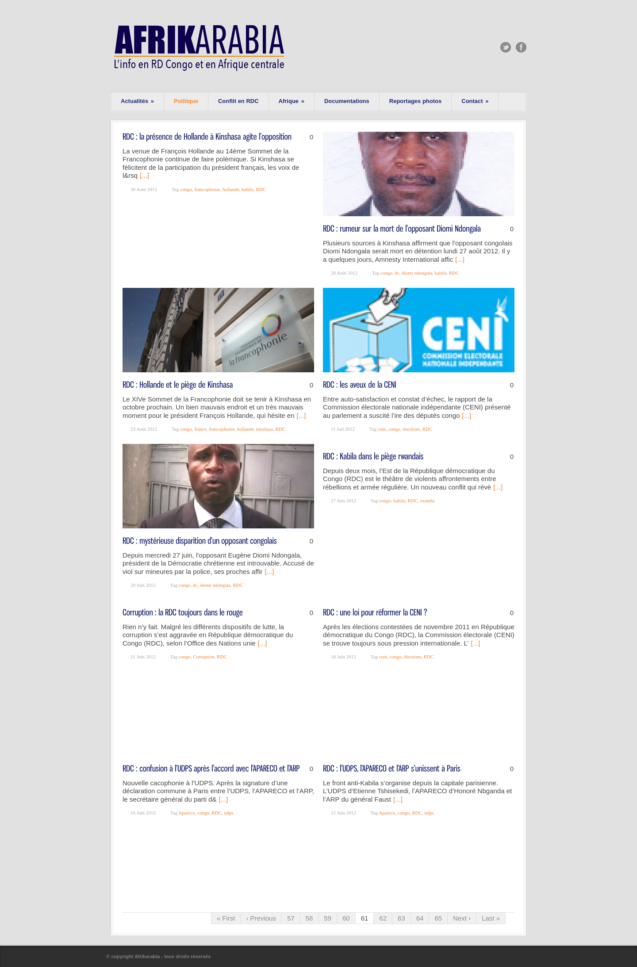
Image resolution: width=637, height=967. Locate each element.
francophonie (207, 189)
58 (309, 918)
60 (346, 918)
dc (397, 272)
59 (327, 918)
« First (226, 918)
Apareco (186, 812)
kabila (247, 189)
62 (383, 918)
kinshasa (264, 429)
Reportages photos (415, 101)
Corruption (203, 656)
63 (401, 918)
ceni (382, 429)
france (200, 429)
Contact (474, 101)
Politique (186, 101)
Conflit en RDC (238, 101)
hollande (231, 189)
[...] (144, 175)
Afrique (291, 101)
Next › (462, 918)
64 (420, 918)
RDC (261, 189)
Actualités (137, 101)
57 (291, 918)
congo (186, 189)
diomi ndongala (417, 272)
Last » (491, 918)
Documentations (346, 101)
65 (438, 918)
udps (229, 812)
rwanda (427, 500)
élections (411, 429)
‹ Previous (261, 918)
